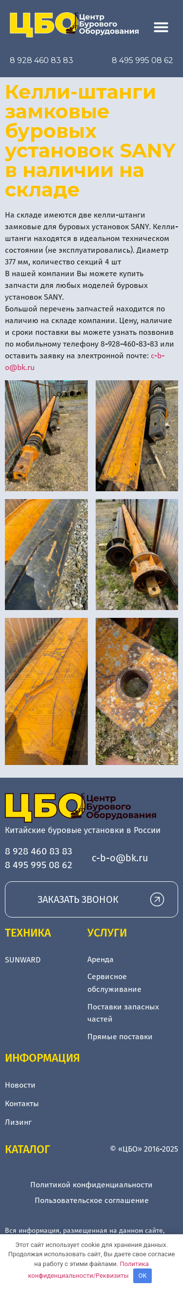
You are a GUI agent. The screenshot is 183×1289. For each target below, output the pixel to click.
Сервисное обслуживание (114, 983)
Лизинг (18, 1122)
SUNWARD (23, 959)
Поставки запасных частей (123, 1013)
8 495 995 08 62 (142, 60)
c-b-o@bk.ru (120, 858)
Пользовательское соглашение (92, 1200)
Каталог (27, 1149)
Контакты (22, 1103)
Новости (20, 1085)
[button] (161, 27)
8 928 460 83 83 (41, 60)
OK (143, 1275)
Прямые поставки (120, 1036)
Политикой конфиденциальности (91, 1184)
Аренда (100, 959)
